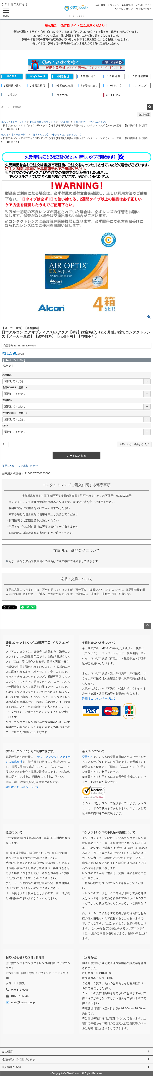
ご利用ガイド (144, 5)
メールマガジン (124, 8)
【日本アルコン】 (39, 134)
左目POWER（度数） (15, 413)
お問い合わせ (144, 8)
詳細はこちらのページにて (99, 698)
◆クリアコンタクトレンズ (66, 134)
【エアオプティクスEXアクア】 (90, 122)
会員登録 (128, 5)
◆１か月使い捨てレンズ (42, 122)
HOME (4, 122)
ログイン (114, 5)
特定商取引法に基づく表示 (18, 1059)
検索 (150, 107)
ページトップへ (147, 626)
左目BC (7, 400)
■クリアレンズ (19, 122)
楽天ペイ (87, 756)
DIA (5, 425)
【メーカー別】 (19, 134)
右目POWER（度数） (15, 387)
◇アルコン (64, 122)
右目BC (7, 375)
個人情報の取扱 (11, 1067)
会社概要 (100, 5)
